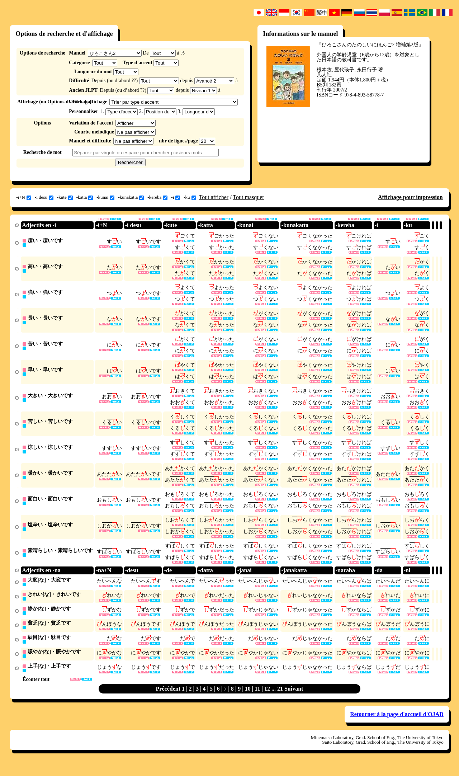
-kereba (157, 197)
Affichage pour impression (410, 197)
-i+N (23, 197)
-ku (190, 197)
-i (175, 197)
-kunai (105, 197)
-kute (65, 197)
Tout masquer (248, 197)
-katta (84, 197)
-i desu (44, 197)
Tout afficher (214, 197)
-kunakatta (131, 197)
